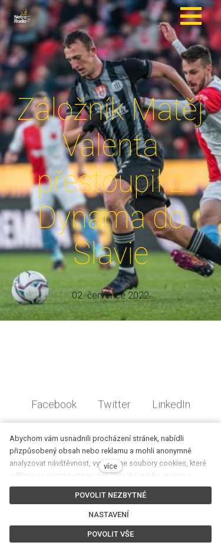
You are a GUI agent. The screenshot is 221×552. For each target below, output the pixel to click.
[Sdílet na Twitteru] (114, 412)
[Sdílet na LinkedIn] (171, 412)
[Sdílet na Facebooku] (54, 412)
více (110, 466)
